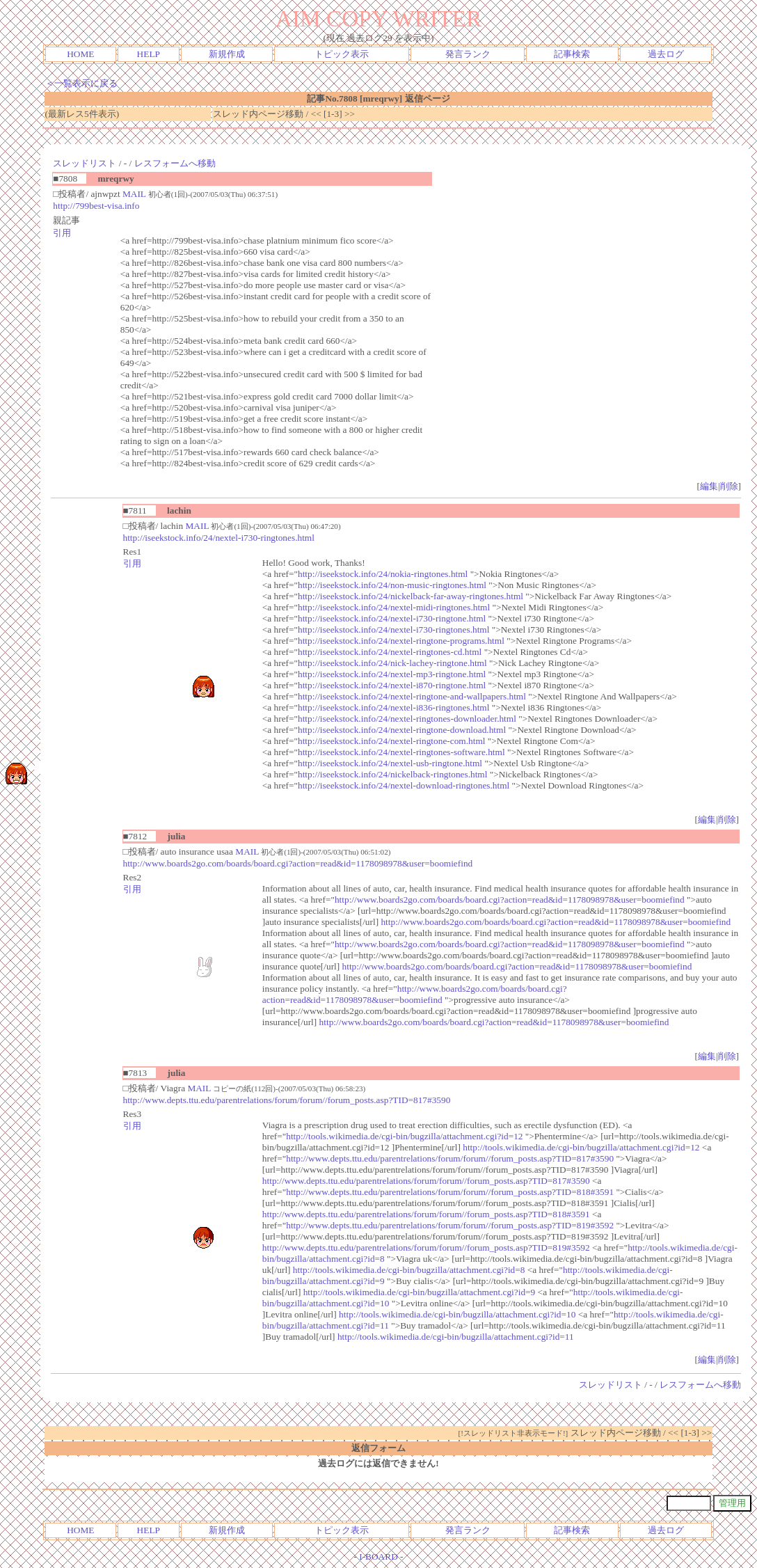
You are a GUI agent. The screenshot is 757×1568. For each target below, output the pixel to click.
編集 (709, 486)
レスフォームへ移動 (175, 163)
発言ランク (468, 54)
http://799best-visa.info (96, 205)
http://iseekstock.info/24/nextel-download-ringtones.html (403, 785)
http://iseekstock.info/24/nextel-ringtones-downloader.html (407, 718)
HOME (80, 54)
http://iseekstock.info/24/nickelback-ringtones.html (392, 774)
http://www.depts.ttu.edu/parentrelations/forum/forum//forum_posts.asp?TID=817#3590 (287, 1100)
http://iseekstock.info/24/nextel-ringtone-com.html (391, 741)
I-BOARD (378, 1556)
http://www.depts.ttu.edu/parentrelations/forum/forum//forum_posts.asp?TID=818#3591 (450, 1192)
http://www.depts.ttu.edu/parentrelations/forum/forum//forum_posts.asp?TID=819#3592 (450, 1225)
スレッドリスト (84, 163)
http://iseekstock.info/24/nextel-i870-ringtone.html (392, 685)
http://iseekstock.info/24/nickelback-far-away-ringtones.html (410, 596)
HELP (148, 54)
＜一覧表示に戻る (81, 83)
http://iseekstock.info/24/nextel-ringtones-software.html (401, 752)
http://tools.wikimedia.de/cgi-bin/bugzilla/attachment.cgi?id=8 (409, 1270)
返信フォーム (378, 1448)
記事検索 (572, 54)
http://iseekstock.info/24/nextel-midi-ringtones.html (394, 607)
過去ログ (666, 54)
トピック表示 (341, 54)
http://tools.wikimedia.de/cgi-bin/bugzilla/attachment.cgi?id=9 (419, 1292)
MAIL (134, 194)
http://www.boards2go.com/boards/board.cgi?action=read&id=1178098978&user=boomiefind (298, 863)
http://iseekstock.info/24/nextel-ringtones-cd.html (389, 652)
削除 (729, 486)
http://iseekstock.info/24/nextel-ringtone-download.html (402, 729)
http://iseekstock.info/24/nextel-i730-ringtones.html (218, 537)
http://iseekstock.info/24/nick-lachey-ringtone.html (392, 663)
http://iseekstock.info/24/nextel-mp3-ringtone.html (392, 674)
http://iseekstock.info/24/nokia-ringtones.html (383, 574)
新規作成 (227, 54)
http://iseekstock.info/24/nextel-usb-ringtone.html (390, 763)
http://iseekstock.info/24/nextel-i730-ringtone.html (392, 618)
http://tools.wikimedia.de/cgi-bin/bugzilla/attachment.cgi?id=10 (457, 1314)
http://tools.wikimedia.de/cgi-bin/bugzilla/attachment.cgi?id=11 (455, 1336)
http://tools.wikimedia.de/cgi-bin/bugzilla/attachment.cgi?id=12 (404, 1136)
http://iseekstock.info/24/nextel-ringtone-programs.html (401, 640)
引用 (62, 233)
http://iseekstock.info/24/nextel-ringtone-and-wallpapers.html (412, 696)
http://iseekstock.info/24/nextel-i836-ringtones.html (393, 707)
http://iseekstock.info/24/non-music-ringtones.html (392, 585)
